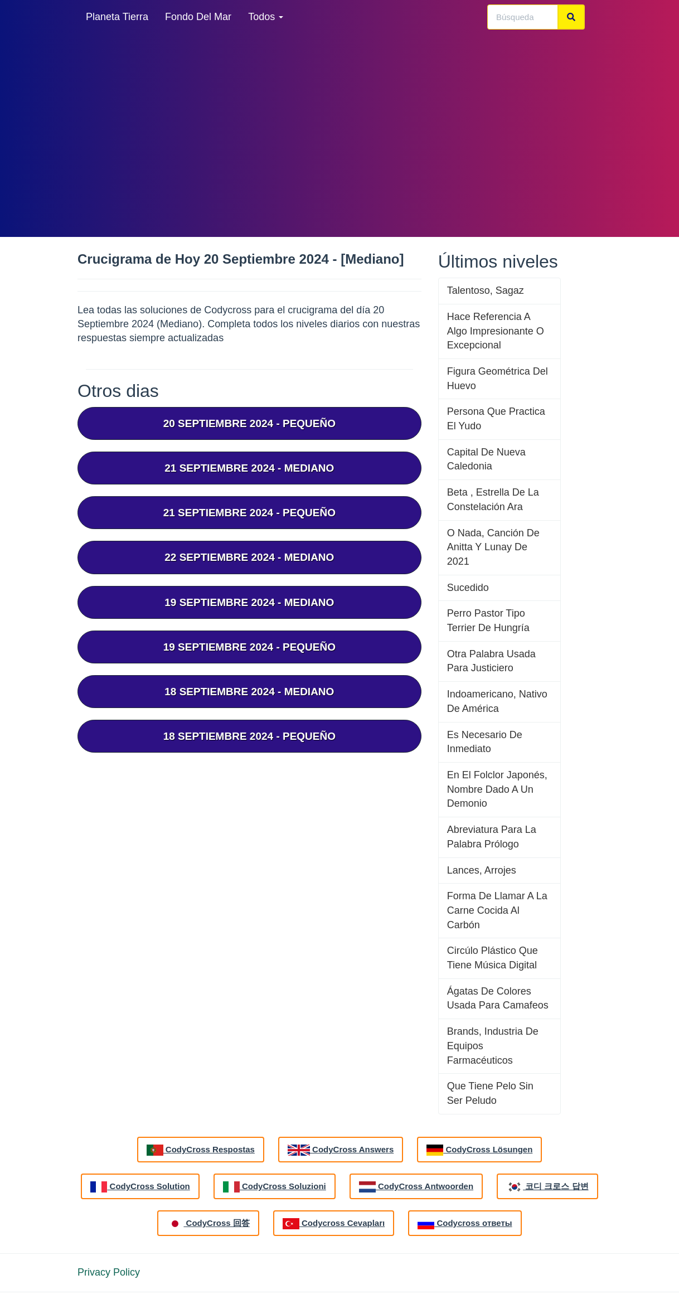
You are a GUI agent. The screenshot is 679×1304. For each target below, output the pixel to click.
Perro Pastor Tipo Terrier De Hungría (488, 620)
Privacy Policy (108, 1272)
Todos (265, 16)
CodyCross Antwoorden (416, 1186)
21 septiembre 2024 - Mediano (249, 468)
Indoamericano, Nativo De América (497, 701)
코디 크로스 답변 (547, 1186)
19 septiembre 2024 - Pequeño (249, 647)
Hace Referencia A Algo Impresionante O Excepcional (495, 331)
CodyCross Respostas (201, 1150)
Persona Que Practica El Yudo (496, 419)
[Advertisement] (339, 134)
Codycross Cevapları (334, 1223)
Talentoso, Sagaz (485, 290)
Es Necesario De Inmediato (484, 742)
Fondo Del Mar (198, 16)
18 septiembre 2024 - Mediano (249, 691)
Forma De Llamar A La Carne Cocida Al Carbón (497, 910)
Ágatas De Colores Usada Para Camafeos (498, 998)
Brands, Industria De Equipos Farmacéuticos (493, 1045)
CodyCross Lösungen (479, 1150)
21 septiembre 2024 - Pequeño (249, 512)
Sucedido (468, 587)
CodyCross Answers (341, 1150)
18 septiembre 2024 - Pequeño (249, 736)
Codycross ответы (465, 1223)
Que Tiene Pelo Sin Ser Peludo (490, 1093)
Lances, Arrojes (481, 870)
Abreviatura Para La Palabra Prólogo (491, 837)
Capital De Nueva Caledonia (486, 459)
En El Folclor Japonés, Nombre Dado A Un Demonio (497, 789)
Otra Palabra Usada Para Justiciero (491, 661)
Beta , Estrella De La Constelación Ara (493, 499)
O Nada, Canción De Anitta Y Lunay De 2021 (493, 547)
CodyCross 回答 (208, 1223)
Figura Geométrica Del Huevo (497, 378)
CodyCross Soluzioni (274, 1186)
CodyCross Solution (140, 1186)
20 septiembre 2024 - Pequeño (249, 423)
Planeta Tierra (117, 16)
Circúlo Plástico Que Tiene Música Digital (492, 958)
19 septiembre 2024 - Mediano (249, 602)
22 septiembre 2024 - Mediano (249, 557)
